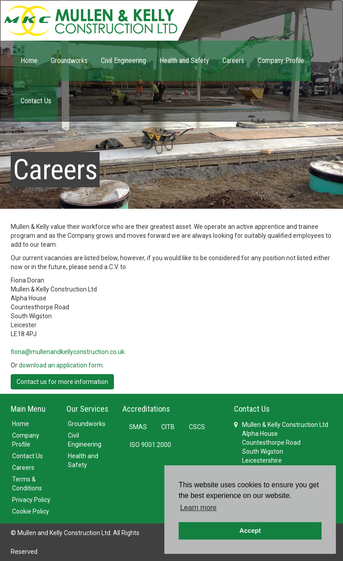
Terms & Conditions (27, 484)
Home (29, 60)
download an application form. (61, 365)
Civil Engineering (123, 60)
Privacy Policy (31, 499)
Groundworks (69, 60)
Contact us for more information (62, 381)
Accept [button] (250, 530)
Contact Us (36, 101)
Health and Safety (184, 60)
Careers (233, 60)
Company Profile (281, 60)
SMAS (138, 426)
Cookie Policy (30, 511)
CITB (168, 426)
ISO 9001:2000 (150, 444)
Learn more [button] (198, 507)
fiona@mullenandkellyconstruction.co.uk (68, 351)
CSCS (197, 426)
